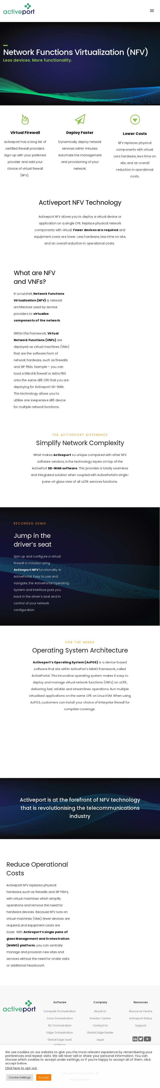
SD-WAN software (62, 468)
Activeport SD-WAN (49, 387)
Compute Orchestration (60, 1011)
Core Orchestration (60, 1018)
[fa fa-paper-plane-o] (80, 119)
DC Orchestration (59, 1025)
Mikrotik (30, 373)
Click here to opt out (21, 1068)
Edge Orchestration (59, 1033)
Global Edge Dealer (100, 1033)
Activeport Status (140, 1018)
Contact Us (100, 1025)
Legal (100, 1040)
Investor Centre (100, 1018)
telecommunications (113, 808)
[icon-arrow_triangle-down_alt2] (135, 120)
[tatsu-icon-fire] (25, 119)
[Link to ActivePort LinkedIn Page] (135, 1038)
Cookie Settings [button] (20, 1077)
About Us (100, 1011)
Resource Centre (140, 1011)
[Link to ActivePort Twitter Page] (140, 1038)
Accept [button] (44, 1077)
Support (140, 1025)
